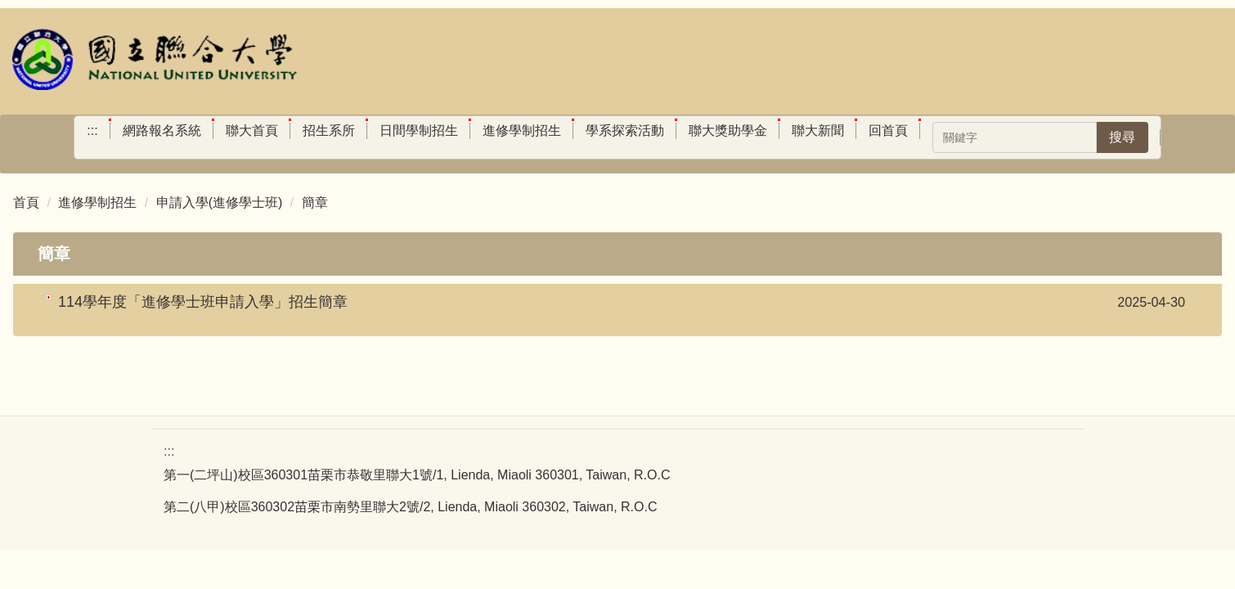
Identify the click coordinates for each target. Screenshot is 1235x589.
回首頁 (888, 130)
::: (92, 130)
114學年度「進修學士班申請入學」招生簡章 (203, 302)
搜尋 (1122, 137)
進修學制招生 (522, 130)
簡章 (315, 202)
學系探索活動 (625, 130)
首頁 (26, 202)
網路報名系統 (162, 130)
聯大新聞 (818, 130)
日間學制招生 (418, 130)
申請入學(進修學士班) (219, 202)
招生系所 (329, 130)
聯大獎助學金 (728, 130)
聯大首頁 (252, 130)
